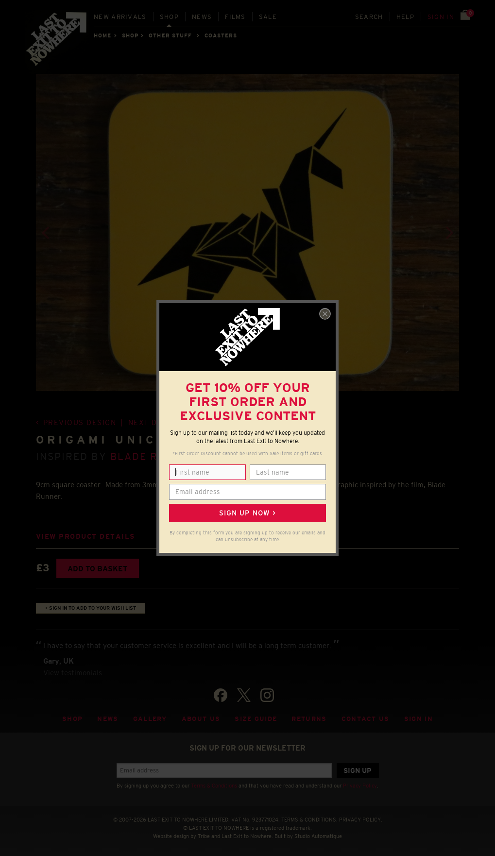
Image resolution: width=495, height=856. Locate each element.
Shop (169, 16)
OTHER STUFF (170, 35)
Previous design (80, 422)
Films (235, 16)
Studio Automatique (318, 836)
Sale (268, 16)
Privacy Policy (360, 785)
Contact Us (365, 718)
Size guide (256, 718)
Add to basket (97, 569)
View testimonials (72, 672)
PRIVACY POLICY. (360, 819)
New (120, 16)
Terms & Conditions (214, 785)
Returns (308, 718)
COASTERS (221, 35)
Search (369, 16)
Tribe (204, 836)
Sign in (440, 16)
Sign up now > (247, 513)
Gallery (150, 718)
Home (102, 35)
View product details (85, 536)
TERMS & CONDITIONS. (309, 819)
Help (405, 16)
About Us (201, 718)
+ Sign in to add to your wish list (90, 608)
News (202, 16)
